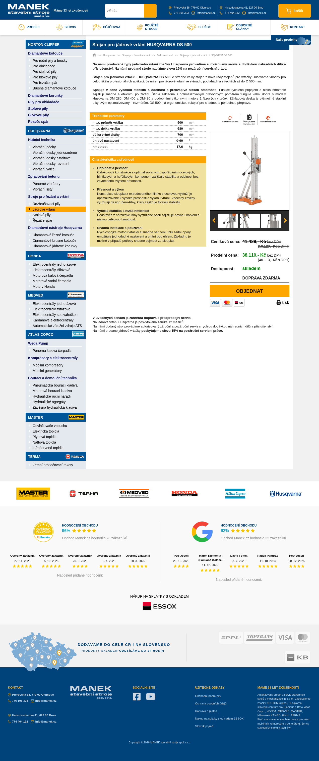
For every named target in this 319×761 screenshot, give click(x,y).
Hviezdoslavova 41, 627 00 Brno (241, 7)
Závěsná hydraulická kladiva (55, 407)
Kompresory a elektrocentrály (53, 358)
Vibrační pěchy (44, 147)
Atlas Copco (56, 334)
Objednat (249, 291)
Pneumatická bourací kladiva (55, 385)
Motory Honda (44, 286)
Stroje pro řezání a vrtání (48, 197)
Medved (56, 295)
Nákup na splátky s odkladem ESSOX (219, 718)
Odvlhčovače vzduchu (50, 426)
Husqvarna (56, 130)
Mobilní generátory (47, 371)
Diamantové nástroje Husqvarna (55, 228)
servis (66, 27)
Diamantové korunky (45, 95)
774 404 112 (230, 12)
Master (56, 417)
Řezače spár (38, 122)
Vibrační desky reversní (51, 164)
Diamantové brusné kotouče (54, 241)
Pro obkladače (44, 66)
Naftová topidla (44, 442)
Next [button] (285, 220)
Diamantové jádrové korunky (55, 246)
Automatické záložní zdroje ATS (57, 326)
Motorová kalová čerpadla (53, 275)
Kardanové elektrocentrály (53, 320)
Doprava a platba (206, 710)
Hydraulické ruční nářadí (52, 396)
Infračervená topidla (48, 448)
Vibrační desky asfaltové (52, 158)
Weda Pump (38, 343)
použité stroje (147, 27)
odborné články (239, 27)
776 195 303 (179, 12)
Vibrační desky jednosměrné (55, 153)
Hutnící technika (41, 140)
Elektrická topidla (46, 431)
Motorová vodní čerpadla (52, 281)
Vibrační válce (44, 169)
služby (199, 27)
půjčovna (106, 27)
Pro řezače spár (45, 83)
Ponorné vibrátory (46, 184)
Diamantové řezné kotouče (54, 235)
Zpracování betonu (43, 176)
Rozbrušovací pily (46, 204)
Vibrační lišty (42, 189)
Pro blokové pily (45, 77)
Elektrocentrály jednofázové (54, 264)
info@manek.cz (203, 12)
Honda (56, 255)
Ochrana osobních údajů (210, 703)
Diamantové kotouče (45, 53)
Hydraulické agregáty (49, 402)
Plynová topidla (44, 437)
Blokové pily (38, 115)
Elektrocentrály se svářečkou (55, 315)
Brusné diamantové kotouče (54, 88)
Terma (56, 456)
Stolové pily (38, 109)
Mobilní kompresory (48, 365)
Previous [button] (213, 220)
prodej (28, 27)
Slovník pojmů (204, 726)
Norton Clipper (56, 44)
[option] (250, 170)
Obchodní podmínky (208, 695)
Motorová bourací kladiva (52, 391)
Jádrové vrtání (44, 209)
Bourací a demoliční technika (52, 378)
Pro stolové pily (44, 72)
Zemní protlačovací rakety (53, 465)
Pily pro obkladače (43, 102)
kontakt (293, 27)
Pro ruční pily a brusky (50, 61)
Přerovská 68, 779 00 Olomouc (190, 7)
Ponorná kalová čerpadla (52, 351)
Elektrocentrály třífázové (51, 270)
